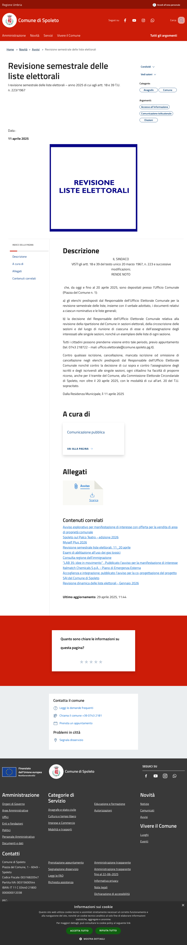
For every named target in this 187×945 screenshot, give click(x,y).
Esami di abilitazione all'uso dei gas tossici (92, 552)
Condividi (148, 67)
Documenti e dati (12, 843)
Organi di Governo (13, 804)
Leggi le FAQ (56, 875)
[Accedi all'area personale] (166, 5)
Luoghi (144, 835)
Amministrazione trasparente (112, 862)
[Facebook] (120, 20)
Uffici (5, 817)
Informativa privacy (106, 881)
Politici (6, 830)
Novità (23, 49)
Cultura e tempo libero (62, 816)
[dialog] (93, 923)
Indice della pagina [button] (22, 244)
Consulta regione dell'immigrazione (87, 557)
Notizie (144, 804)
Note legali (101, 887)
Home (10, 49)
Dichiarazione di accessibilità (112, 894)
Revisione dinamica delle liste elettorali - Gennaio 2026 (101, 583)
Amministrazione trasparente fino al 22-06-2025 (112, 871)
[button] (93, 939)
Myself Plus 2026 (75, 542)
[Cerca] (180, 20)
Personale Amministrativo (18, 836)
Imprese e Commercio (61, 823)
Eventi (144, 841)
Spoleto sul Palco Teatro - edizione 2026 (91, 537)
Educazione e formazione (109, 804)
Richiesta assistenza (60, 882)
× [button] (183, 905)
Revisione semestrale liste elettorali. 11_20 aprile (97, 547)
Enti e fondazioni (12, 823)
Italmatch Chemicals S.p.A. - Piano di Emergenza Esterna (102, 567)
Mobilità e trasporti (60, 829)
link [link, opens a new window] (129, 923)
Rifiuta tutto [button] (108, 930)
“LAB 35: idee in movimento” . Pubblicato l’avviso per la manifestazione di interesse (120, 562)
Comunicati (147, 810)
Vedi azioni (149, 74)
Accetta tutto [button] (79, 930)
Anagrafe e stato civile (62, 809)
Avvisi (36, 49)
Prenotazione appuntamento (66, 862)
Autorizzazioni (103, 810)
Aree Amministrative (15, 810)
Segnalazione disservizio (63, 869)
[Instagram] (138, 20)
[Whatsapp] (148, 20)
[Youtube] (129, 20)
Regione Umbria (12, 5)
